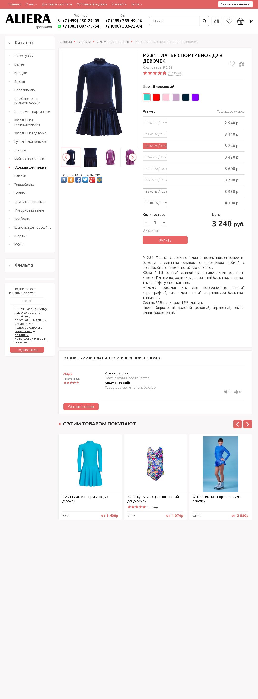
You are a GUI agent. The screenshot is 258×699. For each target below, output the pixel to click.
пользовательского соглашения (28, 547)
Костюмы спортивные (32, 111)
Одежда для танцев (30, 167)
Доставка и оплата (57, 4)
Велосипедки (25, 90)
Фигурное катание (29, 210)
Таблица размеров (231, 111)
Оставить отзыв (81, 406)
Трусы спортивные (29, 202)
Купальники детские (30, 133)
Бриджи (20, 73)
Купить (165, 240)
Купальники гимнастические (27, 122)
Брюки (19, 81)
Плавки (20, 176)
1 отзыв (152, 507)
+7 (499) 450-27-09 (80, 20)
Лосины (20, 150)
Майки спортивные (29, 159)
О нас (29, 4)
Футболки (22, 219)
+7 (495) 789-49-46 (123, 20)
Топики (20, 193)
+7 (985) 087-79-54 (80, 26)
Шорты (20, 236)
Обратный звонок (235, 4)
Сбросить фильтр (30, 482)
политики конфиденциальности (30, 555)
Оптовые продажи (92, 4)
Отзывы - (112, 358)
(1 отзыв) (175, 73)
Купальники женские (30, 142)
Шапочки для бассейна (32, 227)
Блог (136, 4)
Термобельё (24, 184)
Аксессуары (23, 56)
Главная (14, 4)
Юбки (19, 245)
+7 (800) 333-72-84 (123, 26)
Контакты (119, 4)
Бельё (19, 64)
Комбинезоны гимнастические (27, 101)
